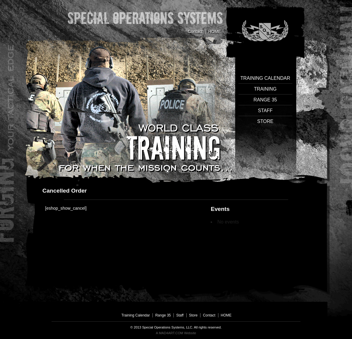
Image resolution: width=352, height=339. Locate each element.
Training (265, 89)
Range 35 (265, 99)
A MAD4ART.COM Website (176, 333)
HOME (214, 31)
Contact (195, 31)
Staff (265, 110)
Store (265, 121)
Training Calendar (265, 78)
